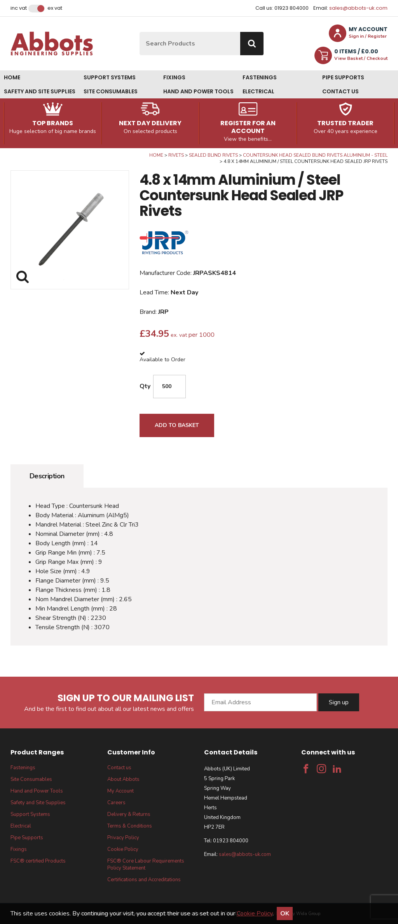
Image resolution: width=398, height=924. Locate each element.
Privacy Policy (123, 837)
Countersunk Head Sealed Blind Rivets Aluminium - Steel (315, 155)
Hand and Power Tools (198, 91)
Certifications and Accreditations (144, 879)
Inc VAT (18, 8)
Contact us (340, 91)
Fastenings (260, 77)
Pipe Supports (343, 77)
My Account (120, 791)
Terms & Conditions (129, 826)
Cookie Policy (122, 849)
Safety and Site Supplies (39, 91)
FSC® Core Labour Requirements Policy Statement (145, 865)
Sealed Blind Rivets (213, 155)
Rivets (176, 155)
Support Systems (110, 77)
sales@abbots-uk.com (358, 8)
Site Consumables (111, 91)
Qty (145, 386)
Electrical (258, 91)
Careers (116, 802)
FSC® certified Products (38, 861)
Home (12, 77)
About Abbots (123, 779)
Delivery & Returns (128, 814)
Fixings (174, 77)
